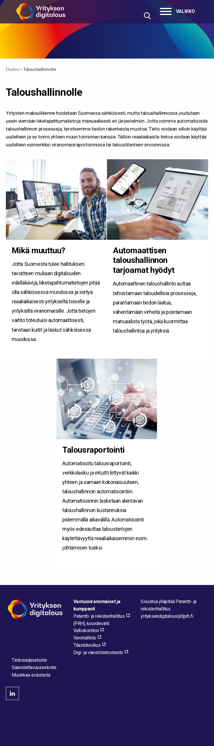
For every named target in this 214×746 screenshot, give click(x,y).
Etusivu (12, 69)
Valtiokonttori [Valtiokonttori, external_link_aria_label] (86, 630)
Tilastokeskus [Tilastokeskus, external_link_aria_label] (87, 645)
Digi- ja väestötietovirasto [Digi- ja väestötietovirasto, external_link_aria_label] (98, 652)
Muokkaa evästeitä (31, 675)
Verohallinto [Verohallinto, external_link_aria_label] (84, 638)
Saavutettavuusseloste (34, 667)
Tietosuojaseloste (29, 660)
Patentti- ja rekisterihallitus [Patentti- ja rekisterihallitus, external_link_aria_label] (99, 616)
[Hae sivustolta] (147, 15)
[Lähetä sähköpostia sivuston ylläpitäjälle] (167, 616)
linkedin (12, 693)
